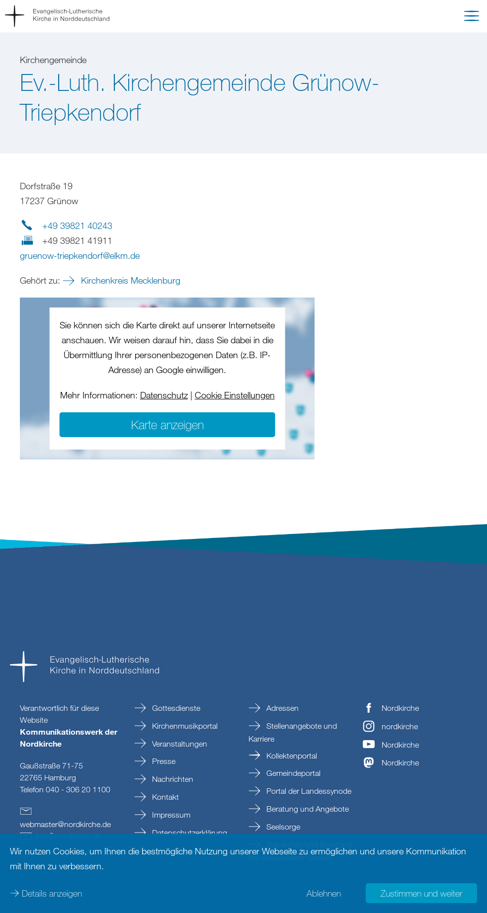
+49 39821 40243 (77, 225)
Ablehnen (324, 893)
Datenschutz (164, 394)
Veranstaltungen (178, 743)
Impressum (170, 814)
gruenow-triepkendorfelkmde (80, 255)
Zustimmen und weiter (421, 893)
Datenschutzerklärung (188, 832)
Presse (162, 761)
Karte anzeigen (167, 424)
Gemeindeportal (292, 772)
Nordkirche (400, 707)
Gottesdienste (175, 707)
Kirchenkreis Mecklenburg (129, 280)
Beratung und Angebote (306, 808)
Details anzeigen (52, 893)
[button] (472, 18)
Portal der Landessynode (307, 790)
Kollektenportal (290, 755)
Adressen (281, 707)
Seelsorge (282, 826)
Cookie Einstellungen (235, 394)
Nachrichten (171, 778)
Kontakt (164, 796)
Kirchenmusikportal (184, 725)
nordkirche (400, 726)
